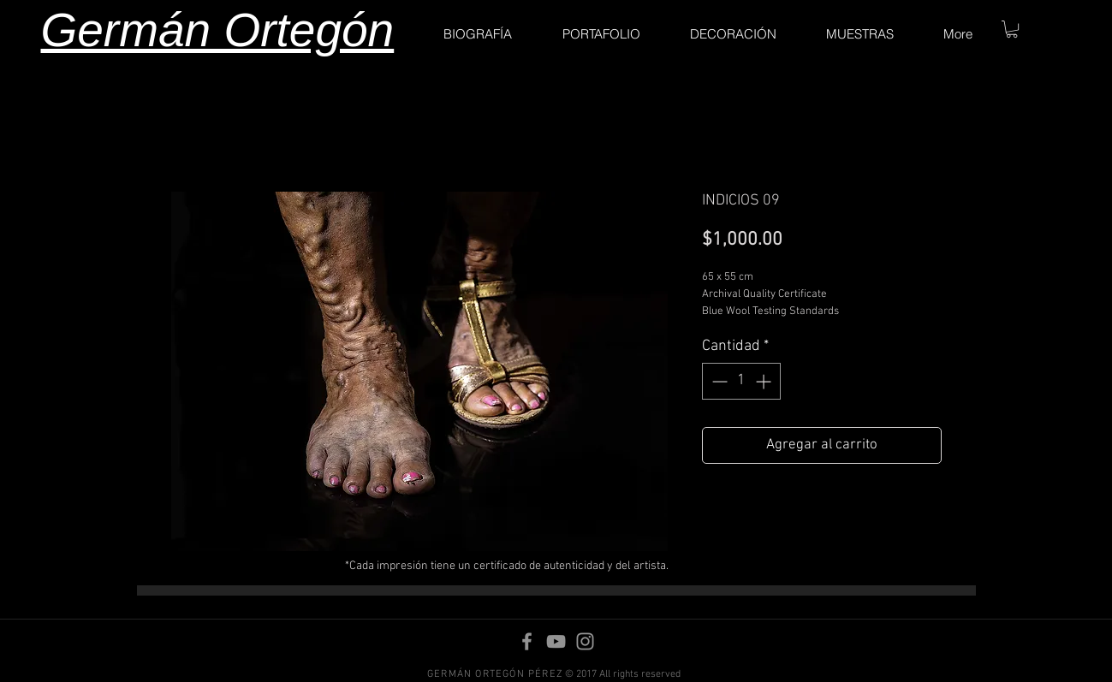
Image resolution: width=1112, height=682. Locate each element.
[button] (1012, 29)
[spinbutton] (741, 381)
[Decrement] (718, 381)
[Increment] (765, 381)
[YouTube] (556, 641)
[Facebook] (526, 641)
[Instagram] (585, 641)
